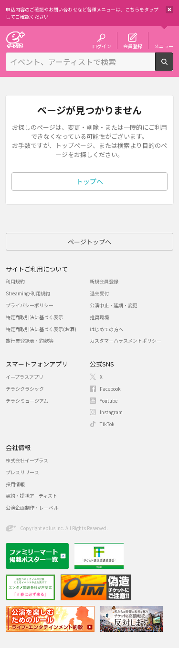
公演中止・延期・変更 (113, 305)
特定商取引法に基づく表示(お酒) (41, 329)
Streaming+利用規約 (28, 293)
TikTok (107, 424)
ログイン (101, 45)
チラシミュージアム (27, 400)
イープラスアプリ (24, 376)
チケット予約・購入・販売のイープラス (15, 39)
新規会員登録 (104, 281)
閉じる (169, 9)
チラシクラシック (25, 388)
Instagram (111, 412)
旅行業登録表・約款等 (29, 340)
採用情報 (15, 484)
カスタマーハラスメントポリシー (125, 340)
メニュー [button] (163, 45)
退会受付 (99, 293)
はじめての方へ (106, 329)
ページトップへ (89, 241)
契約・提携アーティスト (31, 495)
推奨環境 (99, 317)
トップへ (89, 181)
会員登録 (132, 45)
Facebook (110, 388)
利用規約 (15, 281)
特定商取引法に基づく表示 (34, 317)
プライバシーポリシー (29, 305)
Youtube (108, 400)
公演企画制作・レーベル (32, 507)
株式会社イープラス (27, 460)
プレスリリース (22, 472)
